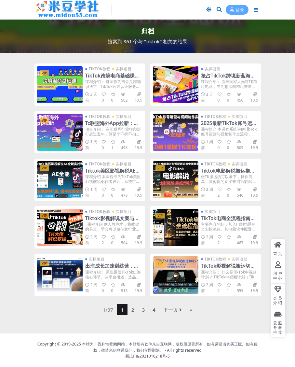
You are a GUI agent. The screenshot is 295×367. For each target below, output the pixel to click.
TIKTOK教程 (99, 69)
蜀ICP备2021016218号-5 (147, 356)
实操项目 (123, 69)
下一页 (172, 309)
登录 (237, 9)
